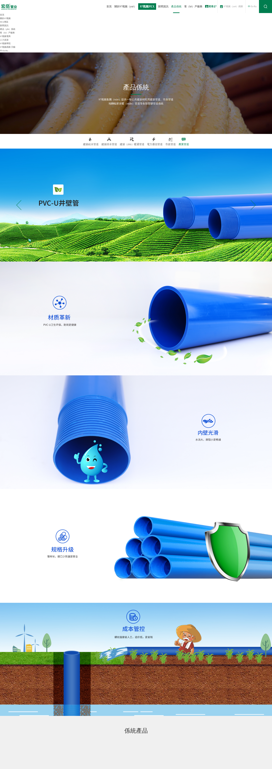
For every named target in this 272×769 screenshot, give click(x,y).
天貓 (13, 47)
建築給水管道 (91, 141)
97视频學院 (5, 43)
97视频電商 (5, 36)
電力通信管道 (155, 141)
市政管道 (170, 141)
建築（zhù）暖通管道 (132, 141)
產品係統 (176, 6)
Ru (255, 6)
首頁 (109, 6)
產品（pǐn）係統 (7, 29)
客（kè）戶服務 (193, 6)
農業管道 (184, 141)
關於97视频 (5, 18)
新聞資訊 (163, 6)
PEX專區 (4, 22)
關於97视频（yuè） (125, 6)
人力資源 (4, 40)
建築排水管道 (109, 141)
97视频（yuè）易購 (233, 6)
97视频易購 (5, 47)
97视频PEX (147, 6)
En (252, 6)
